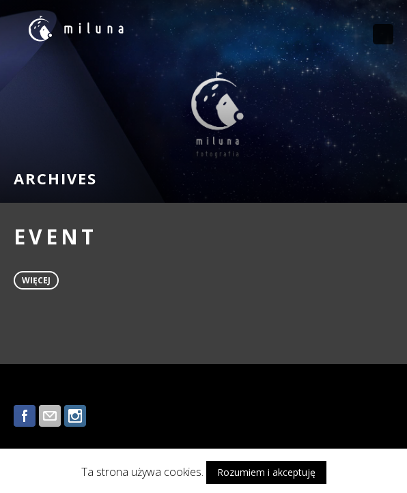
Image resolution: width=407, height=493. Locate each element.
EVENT (55, 237)
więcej (36, 280)
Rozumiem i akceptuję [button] (266, 472)
